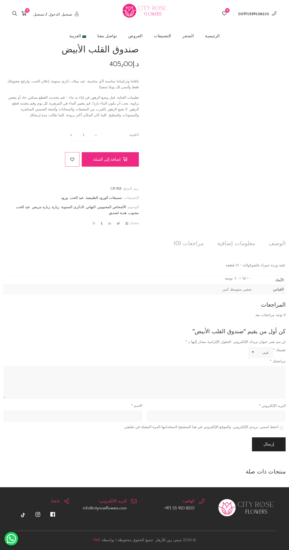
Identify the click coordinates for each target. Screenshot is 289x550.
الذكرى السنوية (72, 207)
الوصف (277, 243)
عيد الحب (77, 198)
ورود (64, 198)
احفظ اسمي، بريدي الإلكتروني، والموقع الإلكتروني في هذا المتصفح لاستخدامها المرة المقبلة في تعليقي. (201, 427)
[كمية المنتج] (83, 135)
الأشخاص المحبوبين (111, 207)
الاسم (136, 405)
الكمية (134, 135)
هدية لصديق (117, 213)
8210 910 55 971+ (179, 508)
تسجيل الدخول (60, 14)
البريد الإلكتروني (272, 405)
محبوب (133, 213)
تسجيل (38, 14)
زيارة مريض (41, 207)
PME (97, 540)
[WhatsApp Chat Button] (11, 538)
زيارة (55, 207)
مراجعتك (278, 361)
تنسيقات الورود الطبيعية (104, 198)
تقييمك (279, 350)
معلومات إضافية (236, 243)
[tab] (277, 243)
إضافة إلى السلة (107, 159)
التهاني (91, 207)
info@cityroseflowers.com (105, 508)
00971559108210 (253, 14)
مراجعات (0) (189, 243)
